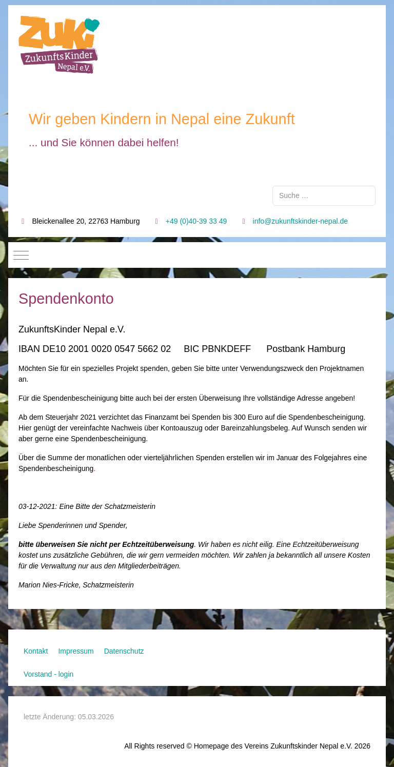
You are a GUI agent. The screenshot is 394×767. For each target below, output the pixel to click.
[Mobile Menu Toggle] (21, 255)
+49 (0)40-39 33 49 (196, 221)
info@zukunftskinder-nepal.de (300, 221)
